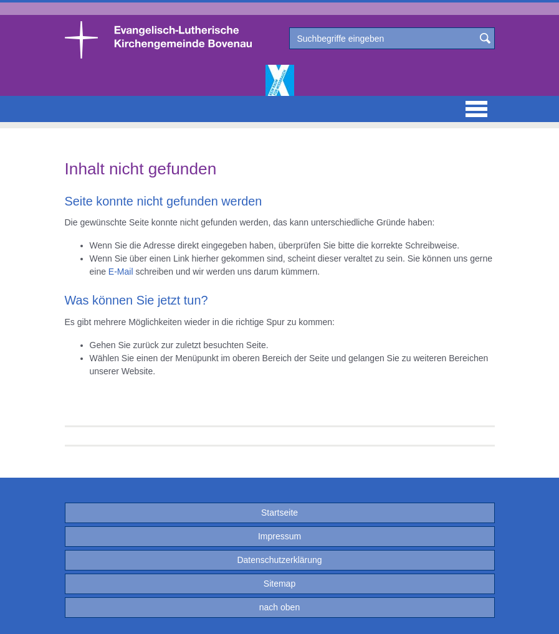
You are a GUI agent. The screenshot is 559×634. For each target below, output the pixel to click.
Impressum (279, 536)
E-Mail (120, 272)
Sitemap (279, 584)
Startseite (279, 513)
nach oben (279, 607)
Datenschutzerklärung (279, 560)
